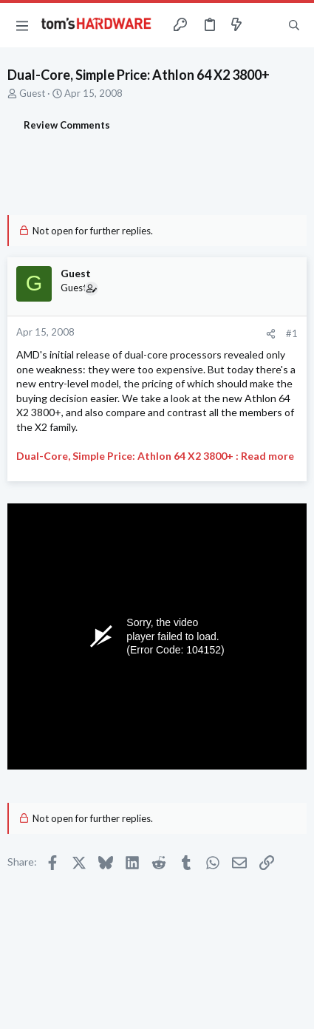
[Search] (294, 25)
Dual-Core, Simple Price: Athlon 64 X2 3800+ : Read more (155, 455)
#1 (292, 333)
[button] (22, 25)
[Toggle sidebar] (265, 25)
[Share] (271, 334)
